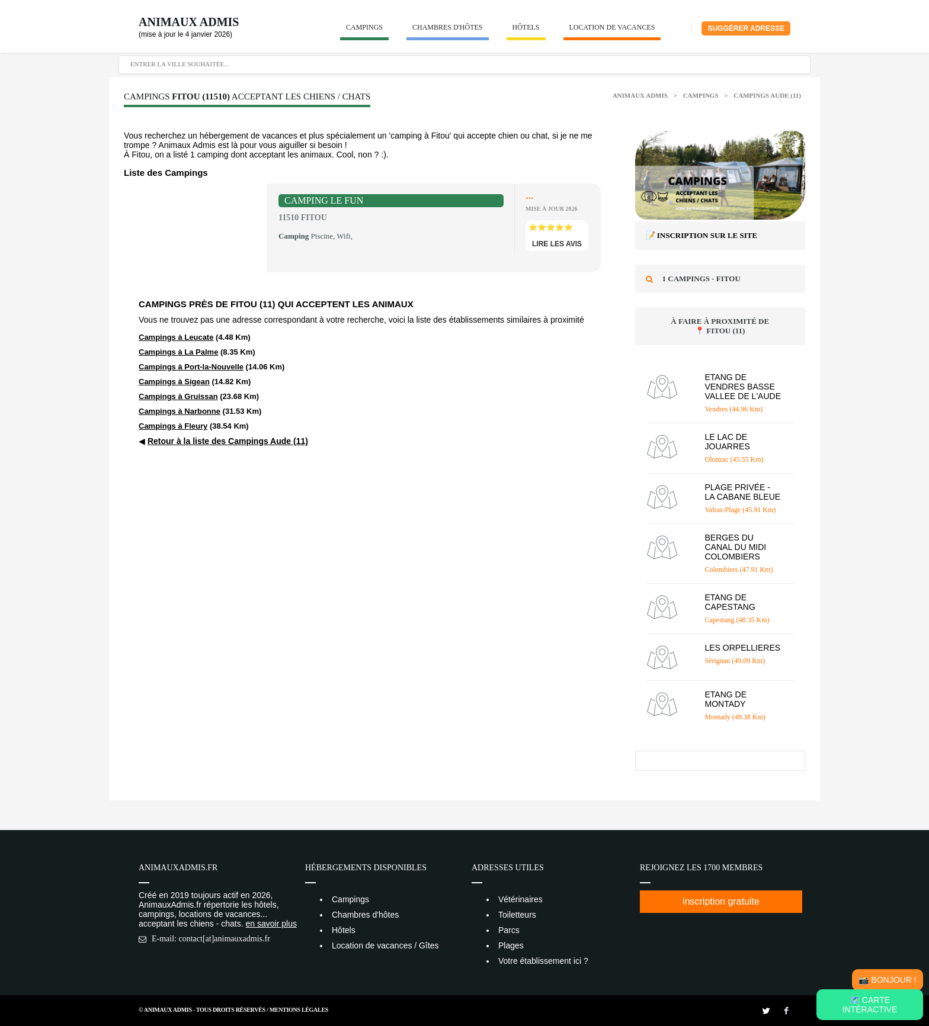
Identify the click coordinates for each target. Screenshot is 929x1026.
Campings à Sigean (174, 381)
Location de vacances (612, 27)
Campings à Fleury (173, 426)
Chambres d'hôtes (447, 27)
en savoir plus (271, 923)
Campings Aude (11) (767, 95)
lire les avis (557, 244)
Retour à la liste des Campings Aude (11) (228, 441)
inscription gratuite (721, 901)
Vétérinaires (520, 899)
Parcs (509, 930)
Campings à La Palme (178, 352)
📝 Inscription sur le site (702, 235)
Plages (511, 945)
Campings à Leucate (176, 337)
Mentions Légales (299, 1009)
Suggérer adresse (745, 28)
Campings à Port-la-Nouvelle (191, 366)
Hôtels (526, 27)
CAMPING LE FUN (323, 200)
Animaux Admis (189, 21)
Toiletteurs (517, 914)
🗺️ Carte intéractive (870, 1004)
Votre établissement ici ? (543, 961)
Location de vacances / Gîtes (385, 945)
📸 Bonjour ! (887, 980)
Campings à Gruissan (178, 396)
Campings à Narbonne (179, 411)
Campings (364, 27)
